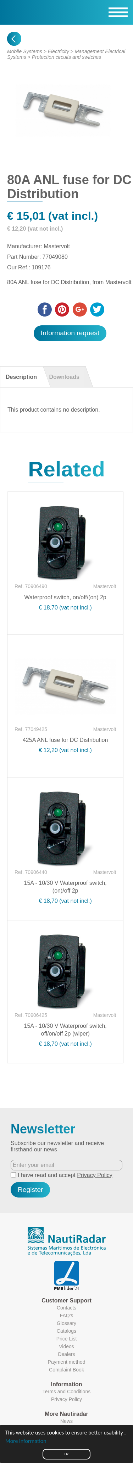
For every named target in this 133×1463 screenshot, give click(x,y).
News (66, 1421)
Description (21, 377)
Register (30, 1189)
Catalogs (66, 1331)
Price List (66, 1339)
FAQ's (66, 1315)
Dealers (66, 1354)
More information (25, 1441)
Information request (70, 333)
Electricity (58, 51)
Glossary (66, 1323)
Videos (66, 1346)
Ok (66, 1454)
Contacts (66, 1308)
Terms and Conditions (66, 1391)
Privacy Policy (94, 1175)
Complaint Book (66, 1370)
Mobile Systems (24, 51)
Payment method (66, 1362)
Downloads (64, 377)
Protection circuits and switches (66, 57)
